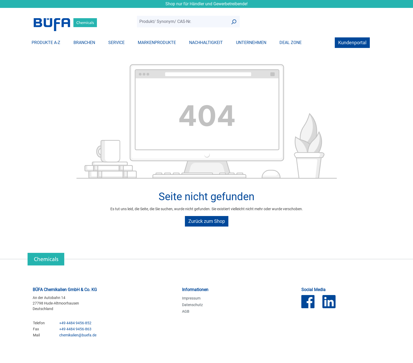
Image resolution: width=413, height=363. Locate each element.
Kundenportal (352, 42)
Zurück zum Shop (206, 221)
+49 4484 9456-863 (75, 329)
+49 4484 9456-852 (75, 323)
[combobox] (182, 22)
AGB (185, 311)
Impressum (191, 298)
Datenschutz (192, 305)
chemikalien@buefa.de (77, 335)
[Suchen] (234, 22)
